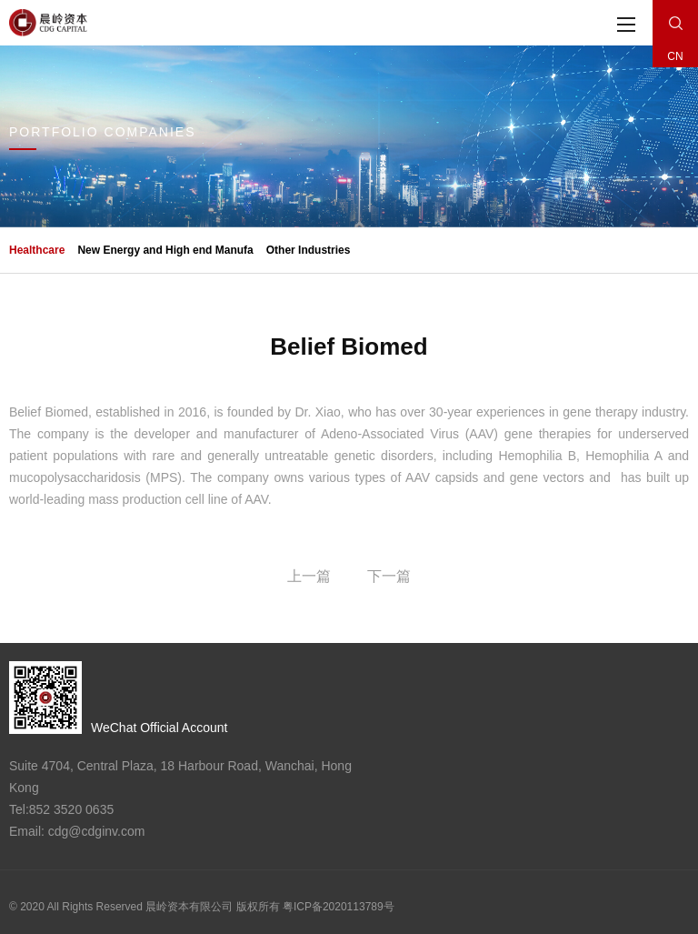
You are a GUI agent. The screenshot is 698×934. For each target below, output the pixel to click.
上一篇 (309, 576)
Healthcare (37, 250)
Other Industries (308, 250)
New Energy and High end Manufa (165, 250)
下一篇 (389, 576)
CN (675, 56)
